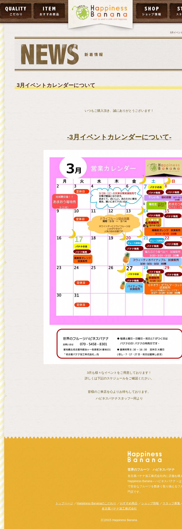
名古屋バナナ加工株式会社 (119, 508)
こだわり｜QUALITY (15, 11)
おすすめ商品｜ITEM (49, 11)
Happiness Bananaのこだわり (96, 503)
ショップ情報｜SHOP (151, 11)
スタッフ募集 (171, 503)
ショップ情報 (150, 503)
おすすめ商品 (128, 503)
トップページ (64, 503)
